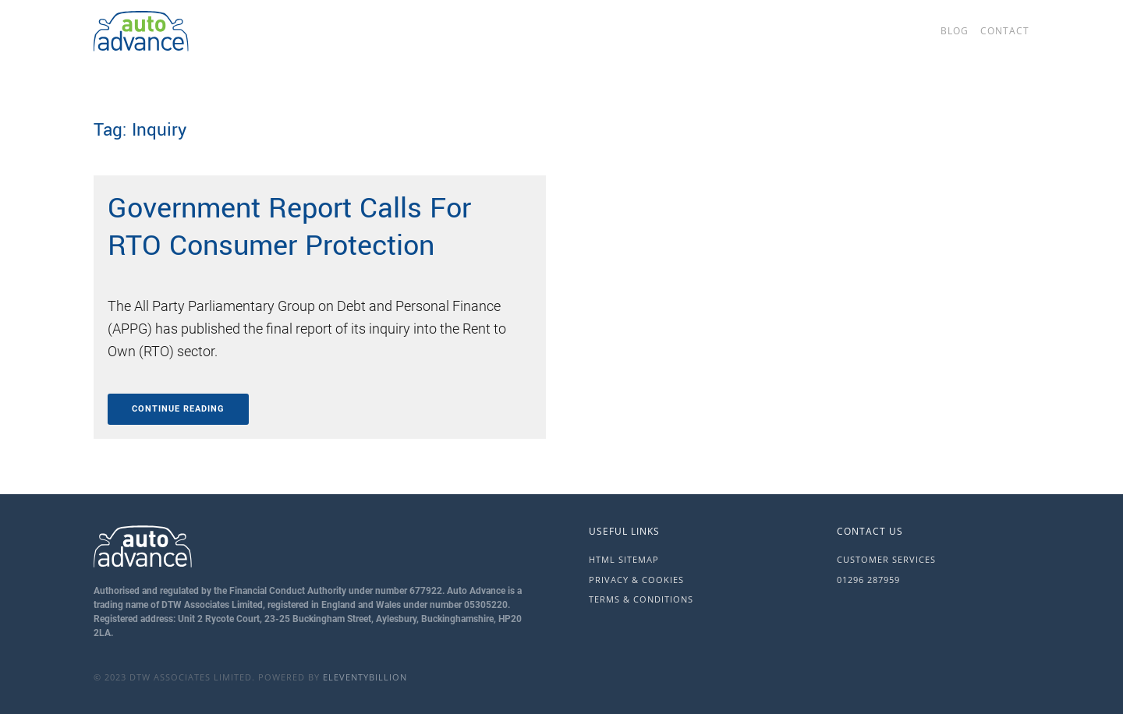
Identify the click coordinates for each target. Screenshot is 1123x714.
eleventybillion (365, 677)
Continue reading (178, 409)
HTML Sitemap (624, 559)
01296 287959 (868, 579)
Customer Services (886, 559)
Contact (1004, 30)
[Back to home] (218, 31)
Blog (955, 30)
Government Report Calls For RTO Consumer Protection (289, 227)
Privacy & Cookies (636, 579)
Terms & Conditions (641, 599)
